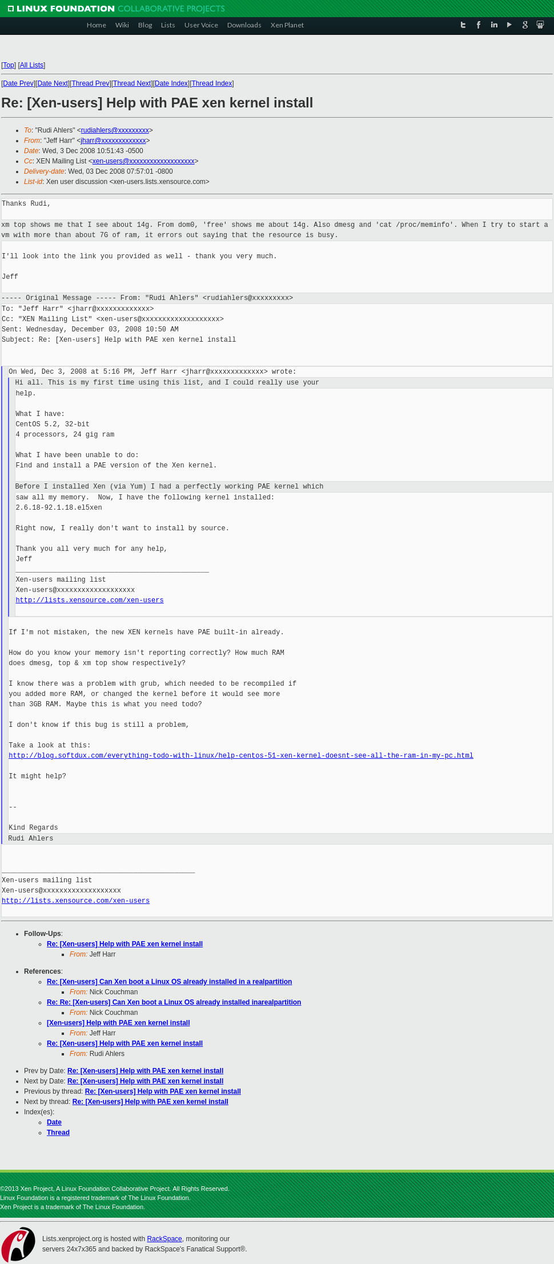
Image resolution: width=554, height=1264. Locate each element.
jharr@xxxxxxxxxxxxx (113, 141)
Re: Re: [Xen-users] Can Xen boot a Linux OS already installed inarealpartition (174, 1002)
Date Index (171, 83)
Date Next (52, 83)
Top (8, 65)
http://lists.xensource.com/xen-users (89, 600)
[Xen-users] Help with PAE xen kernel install (118, 1023)
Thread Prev (90, 83)
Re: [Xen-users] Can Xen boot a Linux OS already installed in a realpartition (169, 982)
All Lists (31, 65)
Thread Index (212, 83)
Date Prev (18, 83)
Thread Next (132, 83)
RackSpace (164, 1239)
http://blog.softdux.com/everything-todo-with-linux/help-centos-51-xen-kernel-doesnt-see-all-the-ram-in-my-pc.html (241, 756)
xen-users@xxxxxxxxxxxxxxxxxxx (144, 161)
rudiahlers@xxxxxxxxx (115, 130)
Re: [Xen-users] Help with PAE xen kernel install (125, 944)
